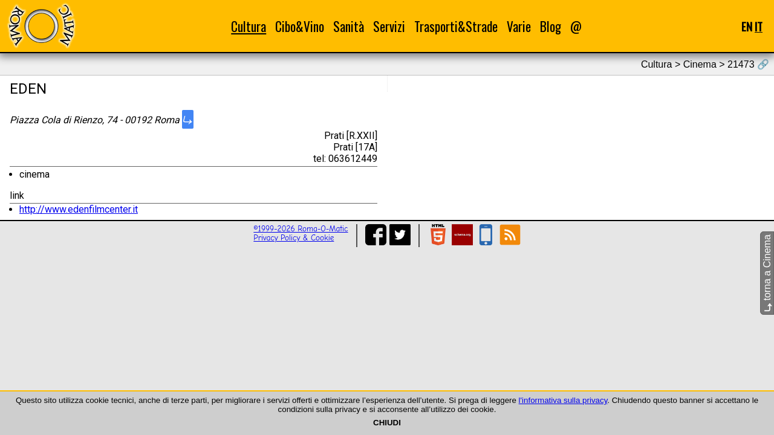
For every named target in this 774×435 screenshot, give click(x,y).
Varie (519, 26)
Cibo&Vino (299, 26)
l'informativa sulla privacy (563, 400)
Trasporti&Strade (456, 26)
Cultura (248, 26)
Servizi (389, 26)
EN (746, 26)
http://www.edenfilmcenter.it (78, 209)
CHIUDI (387, 422)
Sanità (348, 26)
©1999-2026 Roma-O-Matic (300, 228)
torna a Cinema (767, 273)
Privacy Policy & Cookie (293, 237)
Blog (550, 26)
